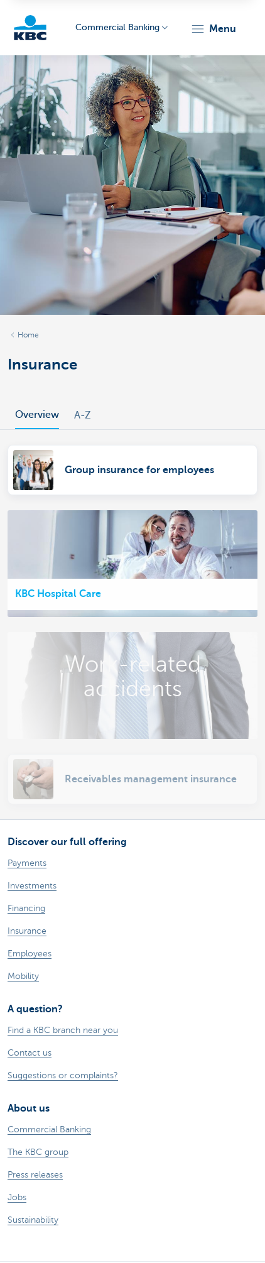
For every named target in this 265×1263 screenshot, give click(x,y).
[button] (213, 29)
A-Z (82, 415)
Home (28, 335)
